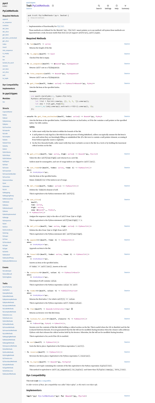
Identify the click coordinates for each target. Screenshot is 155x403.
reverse (34, 352)
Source (29, 9)
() (89, 168)
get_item (34, 83)
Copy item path (53, 5)
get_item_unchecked (47, 116)
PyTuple (66, 362)
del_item (34, 186)
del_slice (35, 226)
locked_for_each (38, 319)
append (33, 240)
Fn (34, 323)
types (33, 3)
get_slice (35, 154)
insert (33, 254)
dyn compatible (45, 381)
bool (53, 54)
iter (32, 309)
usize (48, 44)
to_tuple (34, 362)
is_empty (34, 54)
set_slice (35, 199)
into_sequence (37, 73)
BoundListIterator (55, 309)
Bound (57, 64)
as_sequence (36, 64)
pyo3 (28, 3)
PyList (93, 154)
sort (32, 342)
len (31, 44)
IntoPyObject (38, 172)
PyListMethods (46, 396)
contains (34, 272)
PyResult (70, 83)
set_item (34, 168)
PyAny (90, 83)
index (33, 291)
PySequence (72, 64)
